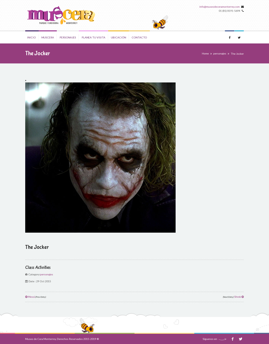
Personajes (68, 37)
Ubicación (118, 37)
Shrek (233, 296)
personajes (219, 53)
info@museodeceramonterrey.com (220, 6)
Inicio (31, 37)
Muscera (47, 37)
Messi (35, 296)
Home (205, 53)
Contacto (139, 37)
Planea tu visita (93, 37)
